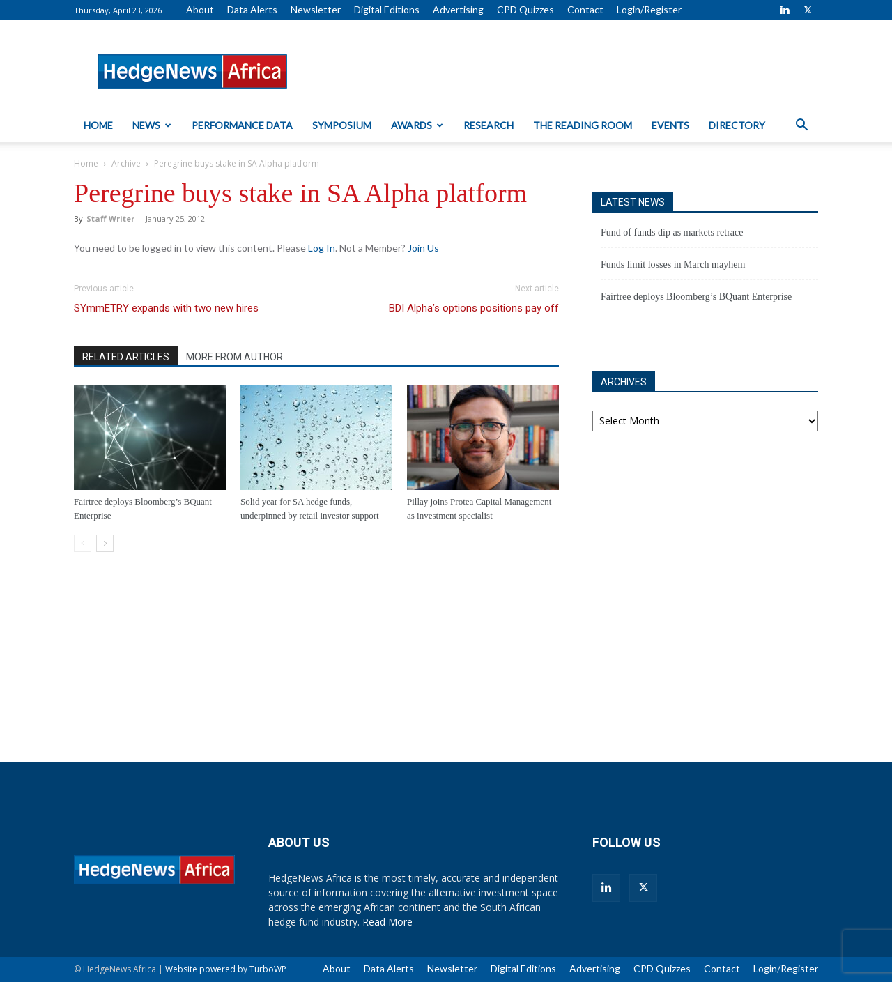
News (151, 125)
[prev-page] (82, 543)
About (200, 9)
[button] (801, 126)
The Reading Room (582, 125)
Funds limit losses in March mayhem (673, 264)
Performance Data (242, 125)
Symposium (341, 125)
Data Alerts (252, 9)
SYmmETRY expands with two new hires (166, 308)
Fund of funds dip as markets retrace (672, 232)
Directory (737, 125)
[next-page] (105, 543)
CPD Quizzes (525, 9)
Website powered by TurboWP (225, 969)
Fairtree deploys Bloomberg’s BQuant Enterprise (696, 296)
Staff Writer (110, 218)
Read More (387, 921)
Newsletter (316, 9)
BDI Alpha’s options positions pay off (474, 308)
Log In (321, 248)
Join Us (423, 248)
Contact (585, 9)
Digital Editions (387, 9)
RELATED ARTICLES (125, 356)
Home (98, 125)
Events (670, 125)
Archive (126, 163)
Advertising (458, 9)
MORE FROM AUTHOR (234, 356)
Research (488, 125)
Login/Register (649, 9)
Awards (417, 125)
